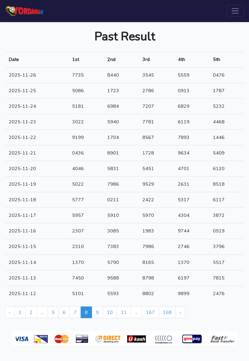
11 (124, 312)
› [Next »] (180, 312)
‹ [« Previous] (9, 312)
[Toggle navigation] (235, 11)
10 (110, 312)
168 (167, 312)
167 (150, 312)
